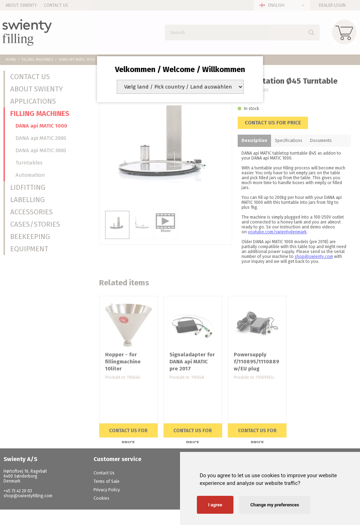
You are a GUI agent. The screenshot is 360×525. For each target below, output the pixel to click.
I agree (215, 504)
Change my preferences (274, 504)
